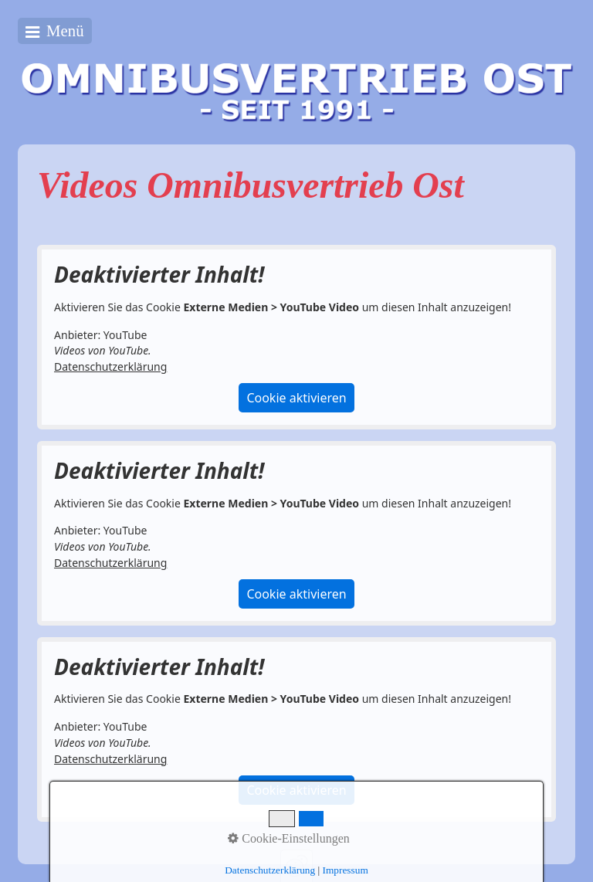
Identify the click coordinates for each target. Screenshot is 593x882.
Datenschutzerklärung (110, 366)
